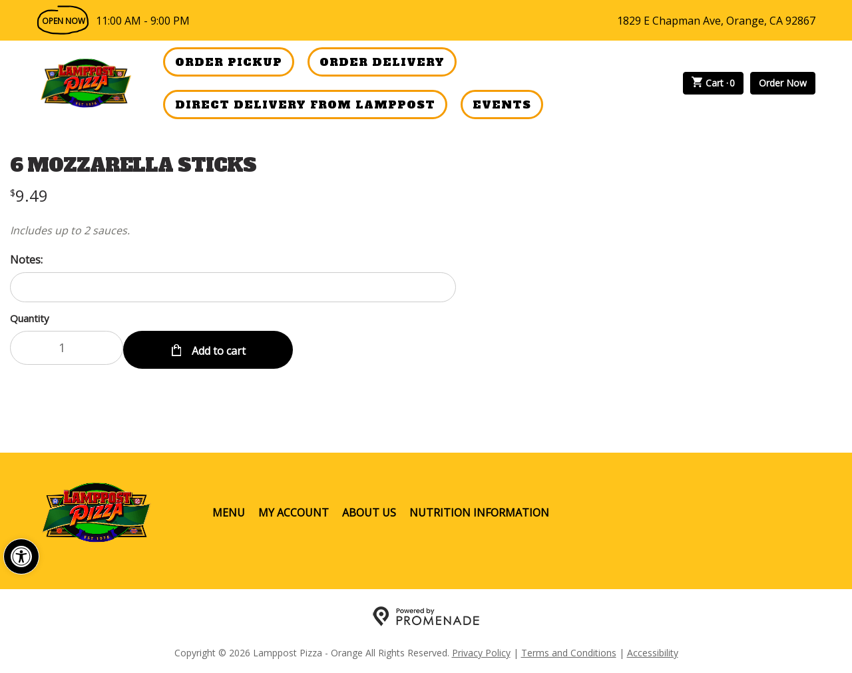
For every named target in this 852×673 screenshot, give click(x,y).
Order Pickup (228, 62)
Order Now (783, 83)
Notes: (26, 259)
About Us (369, 510)
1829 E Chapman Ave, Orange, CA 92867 (716, 20)
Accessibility (652, 650)
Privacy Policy (481, 650)
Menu (228, 510)
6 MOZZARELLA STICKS (133, 165)
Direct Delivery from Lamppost (305, 104)
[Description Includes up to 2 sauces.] (233, 230)
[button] (21, 556)
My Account (293, 510)
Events (502, 104)
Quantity (29, 318)
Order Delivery (382, 62)
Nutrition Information (479, 510)
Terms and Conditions (568, 650)
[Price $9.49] (29, 195)
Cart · (714, 83)
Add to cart (217, 347)
